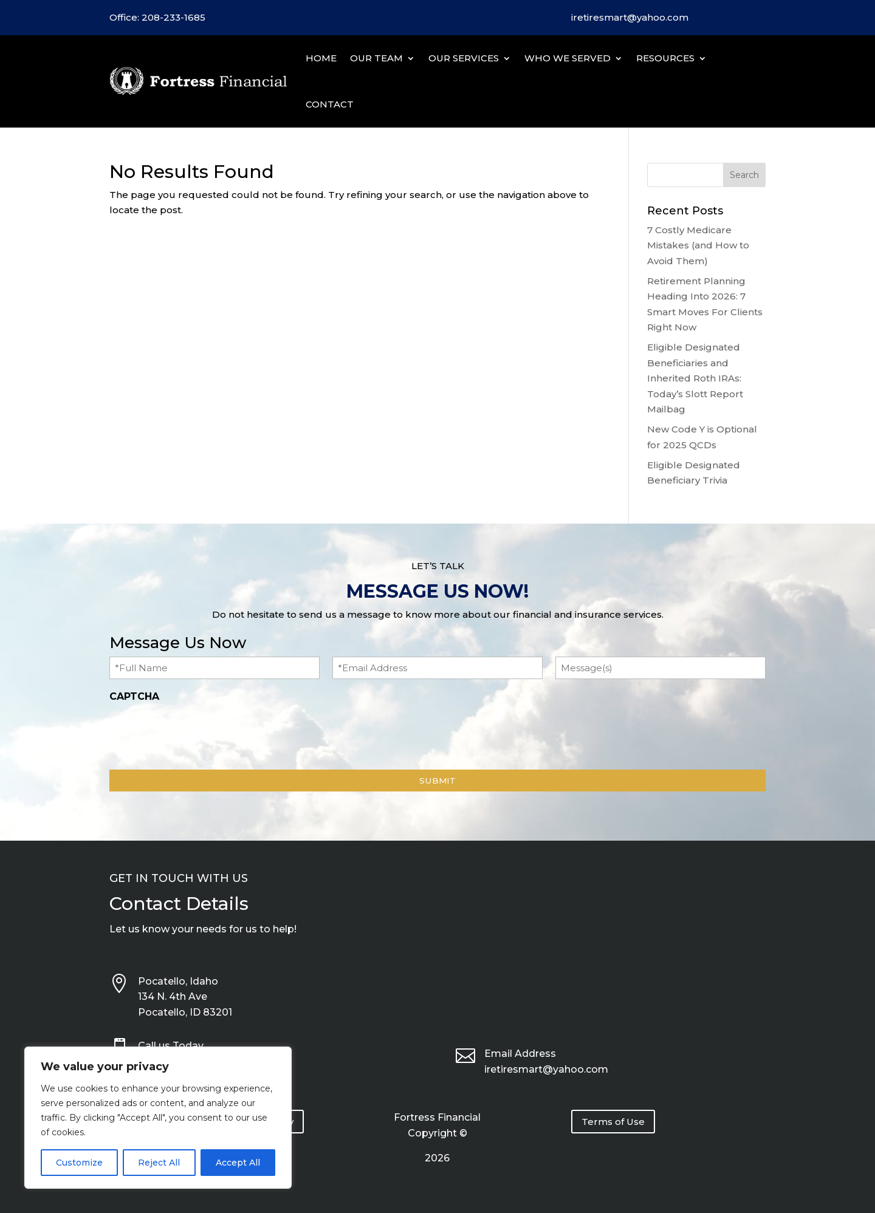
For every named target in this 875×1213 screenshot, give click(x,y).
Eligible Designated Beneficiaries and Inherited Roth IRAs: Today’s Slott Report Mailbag (695, 378)
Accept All (238, 1162)
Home (321, 58)
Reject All (159, 1162)
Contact (330, 104)
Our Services (463, 58)
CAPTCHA (134, 696)
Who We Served (567, 58)
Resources (665, 58)
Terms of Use (613, 1121)
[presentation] (201, 732)
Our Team (376, 58)
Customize (79, 1162)
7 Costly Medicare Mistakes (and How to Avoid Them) (698, 245)
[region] (158, 1118)
